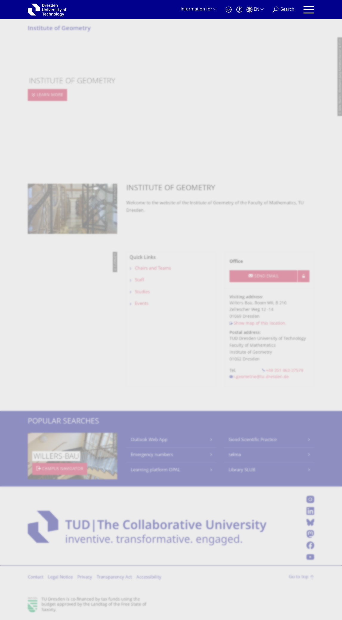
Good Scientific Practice (253, 440)
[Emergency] (228, 10)
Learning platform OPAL (155, 470)
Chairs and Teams (153, 268)
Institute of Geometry (59, 29)
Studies (142, 292)
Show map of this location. (260, 324)
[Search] (283, 9)
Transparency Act (114, 577)
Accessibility (148, 577)
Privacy (84, 577)
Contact (35, 577)
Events (141, 304)
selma (235, 455)
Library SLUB (242, 470)
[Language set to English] (255, 9)
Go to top (298, 577)
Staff (139, 280)
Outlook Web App (149, 440)
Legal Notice (60, 577)
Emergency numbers (152, 455)
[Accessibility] (239, 10)
